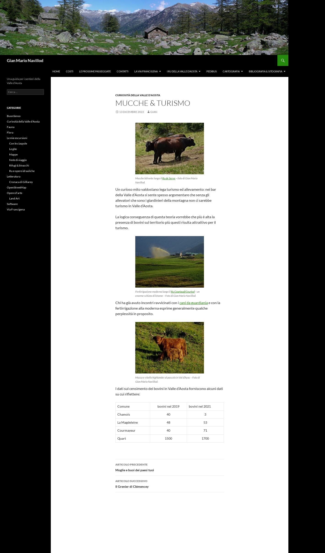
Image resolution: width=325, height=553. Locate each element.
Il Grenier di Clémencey (169, 483)
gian (153, 112)
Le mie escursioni (17, 138)
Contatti (122, 71)
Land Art (14, 198)
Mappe (13, 154)
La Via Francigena (146, 71)
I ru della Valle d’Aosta (182, 71)
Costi (69, 71)
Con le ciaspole (18, 143)
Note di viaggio (18, 160)
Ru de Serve (168, 178)
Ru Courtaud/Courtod (183, 291)
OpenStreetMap (16, 187)
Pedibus (211, 71)
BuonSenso (14, 116)
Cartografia (231, 71)
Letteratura (13, 176)
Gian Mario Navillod (25, 60)
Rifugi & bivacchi (19, 165)
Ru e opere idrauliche (22, 171)
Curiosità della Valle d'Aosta (137, 95)
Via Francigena (16, 209)
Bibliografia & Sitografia (265, 71)
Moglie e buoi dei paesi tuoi (169, 467)
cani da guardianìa (193, 302)
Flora (10, 132)
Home (56, 71)
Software (12, 204)
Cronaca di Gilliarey (21, 182)
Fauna (10, 127)
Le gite (13, 149)
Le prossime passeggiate (95, 71)
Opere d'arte (14, 193)
